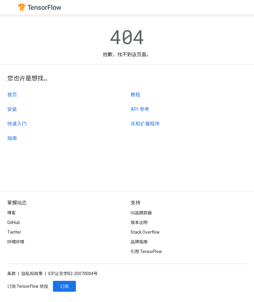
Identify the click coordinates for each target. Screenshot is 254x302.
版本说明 (139, 222)
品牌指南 (139, 241)
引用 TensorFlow (146, 251)
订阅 (64, 286)
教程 (135, 95)
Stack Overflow (145, 232)
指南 (12, 138)
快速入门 (17, 124)
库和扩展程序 (145, 124)
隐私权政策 (32, 273)
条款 (11, 273)
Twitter (14, 232)
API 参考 (140, 109)
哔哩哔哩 (15, 241)
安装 (12, 109)
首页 (12, 95)
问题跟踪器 (141, 212)
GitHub (13, 222)
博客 (11, 212)
